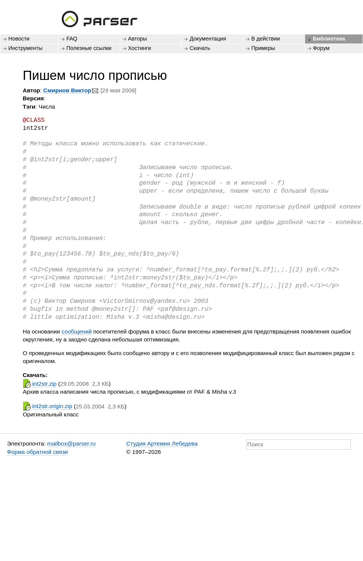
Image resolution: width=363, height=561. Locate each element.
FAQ (71, 39)
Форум (321, 48)
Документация (207, 39)
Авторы (137, 39)
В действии (265, 39)
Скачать (199, 48)
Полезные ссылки (88, 48)
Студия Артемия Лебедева (161, 443)
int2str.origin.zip (52, 406)
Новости (19, 39)
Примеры (263, 48)
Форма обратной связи (37, 452)
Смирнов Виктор (67, 90)
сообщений (76, 331)
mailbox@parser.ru (71, 443)
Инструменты (25, 48)
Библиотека (329, 39)
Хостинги (139, 48)
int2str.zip (44, 383)
